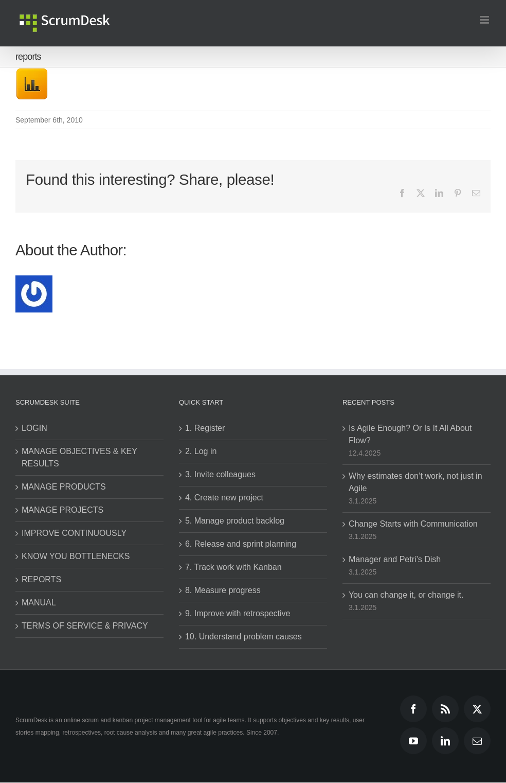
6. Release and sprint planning (240, 544)
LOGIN (34, 428)
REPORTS (41, 579)
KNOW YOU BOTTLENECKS (76, 556)
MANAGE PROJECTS (62, 510)
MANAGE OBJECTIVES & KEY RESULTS (79, 457)
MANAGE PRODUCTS (64, 486)
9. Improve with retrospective (238, 613)
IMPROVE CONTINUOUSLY (74, 533)
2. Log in (200, 451)
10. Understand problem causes (243, 636)
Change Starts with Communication (413, 523)
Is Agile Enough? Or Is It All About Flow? (410, 434)
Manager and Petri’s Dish (395, 559)
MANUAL (39, 602)
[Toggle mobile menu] (485, 19)
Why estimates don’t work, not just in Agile (415, 482)
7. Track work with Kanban (233, 567)
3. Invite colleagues (220, 474)
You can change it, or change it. (406, 594)
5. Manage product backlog (234, 520)
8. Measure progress (223, 590)
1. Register (205, 428)
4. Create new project (224, 497)
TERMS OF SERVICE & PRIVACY (85, 625)
